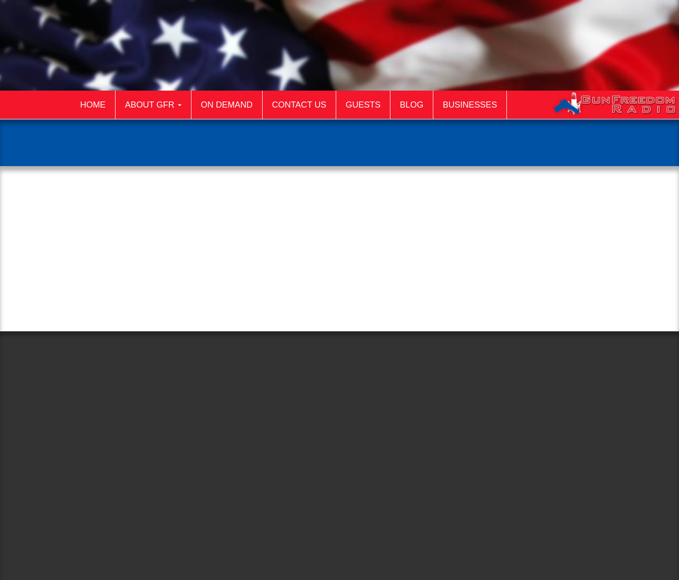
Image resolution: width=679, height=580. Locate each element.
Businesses (470, 104)
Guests (363, 104)
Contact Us (299, 104)
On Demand (227, 104)
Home (93, 104)
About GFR (153, 104)
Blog (411, 104)
